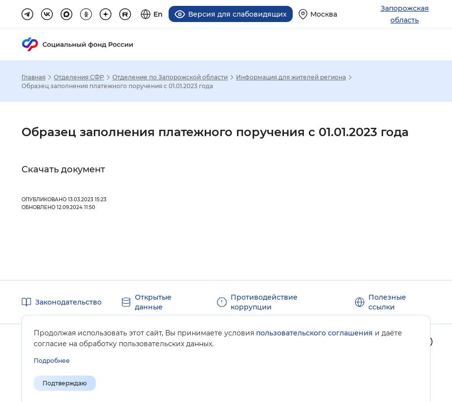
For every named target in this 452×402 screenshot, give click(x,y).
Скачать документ (63, 169)
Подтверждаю (65, 383)
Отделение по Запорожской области (170, 77)
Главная (33, 77)
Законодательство (68, 302)
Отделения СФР (79, 77)
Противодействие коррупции (264, 302)
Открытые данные (153, 302)
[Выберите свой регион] (318, 14)
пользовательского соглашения (314, 333)
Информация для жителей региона (291, 77)
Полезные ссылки (387, 302)
